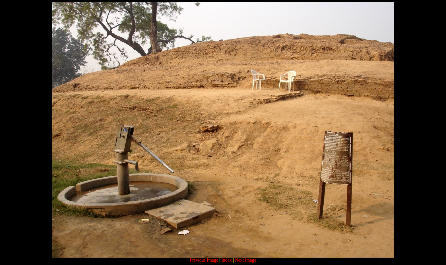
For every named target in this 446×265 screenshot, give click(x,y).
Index (226, 260)
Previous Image (204, 260)
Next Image (245, 260)
